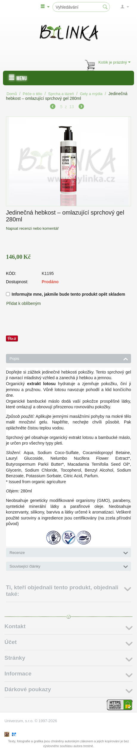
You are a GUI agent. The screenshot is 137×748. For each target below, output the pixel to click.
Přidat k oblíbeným (23, 303)
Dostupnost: (17, 281)
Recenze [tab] (69, 552)
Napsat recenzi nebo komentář (32, 228)
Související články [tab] (69, 566)
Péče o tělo (32, 94)
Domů (12, 94)
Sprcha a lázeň (61, 94)
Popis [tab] (69, 358)
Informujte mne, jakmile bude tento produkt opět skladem (65, 294)
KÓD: (11, 273)
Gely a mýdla (91, 94)
